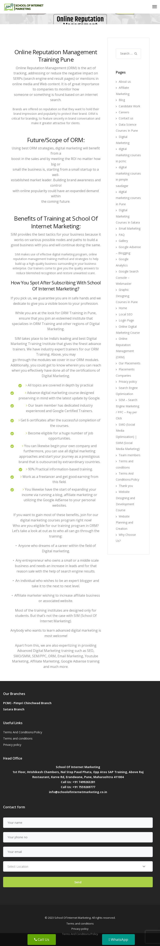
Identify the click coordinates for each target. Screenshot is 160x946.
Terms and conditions (17, 738)
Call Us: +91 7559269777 (78, 787)
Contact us (126, 118)
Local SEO (125, 314)
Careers (124, 112)
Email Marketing (129, 228)
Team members (129, 455)
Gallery (123, 241)
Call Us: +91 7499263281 (78, 782)
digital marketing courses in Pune (128, 198)
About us (125, 82)
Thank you (126, 486)
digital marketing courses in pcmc (128, 155)
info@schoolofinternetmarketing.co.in (78, 792)
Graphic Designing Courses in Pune (127, 296)
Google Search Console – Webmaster (127, 277)
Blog (122, 100)
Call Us (41, 939)
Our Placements (129, 363)
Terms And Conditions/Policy (22, 732)
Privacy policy (128, 382)
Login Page (126, 320)
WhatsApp (118, 939)
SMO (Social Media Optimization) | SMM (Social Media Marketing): (128, 436)
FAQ (122, 235)
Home (123, 308)
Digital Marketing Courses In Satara (128, 216)
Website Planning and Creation (124, 522)
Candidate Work (129, 106)
